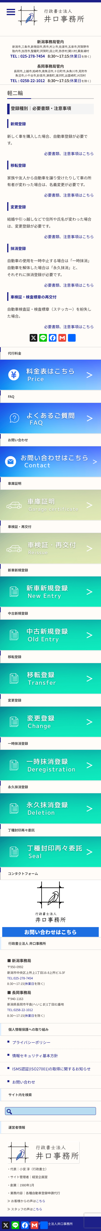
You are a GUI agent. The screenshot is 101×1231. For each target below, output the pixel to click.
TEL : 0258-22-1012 (27, 80)
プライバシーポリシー (31, 1042)
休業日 (75, 56)
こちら (40, 1201)
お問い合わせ (23, 1082)
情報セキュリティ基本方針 (35, 1055)
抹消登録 (18, 248)
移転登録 (18, 165)
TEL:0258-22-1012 (20, 1009)
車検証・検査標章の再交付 (33, 297)
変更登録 (18, 207)
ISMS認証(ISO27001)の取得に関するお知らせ (51, 1069)
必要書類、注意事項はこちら (69, 153)
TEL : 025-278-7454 (27, 56)
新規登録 (18, 124)
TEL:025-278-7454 (20, 978)
